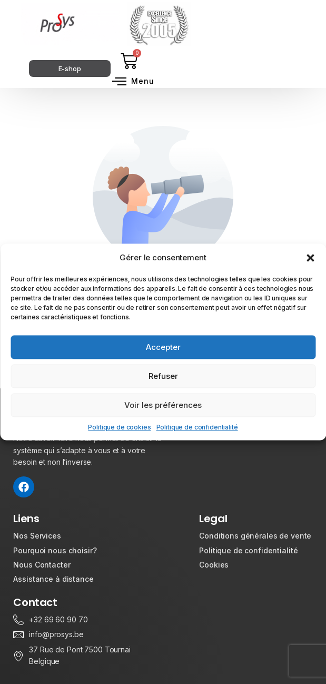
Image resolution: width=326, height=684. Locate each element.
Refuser (163, 376)
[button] (310, 257)
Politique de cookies (119, 427)
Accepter (163, 347)
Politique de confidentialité (197, 427)
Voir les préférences (163, 405)
